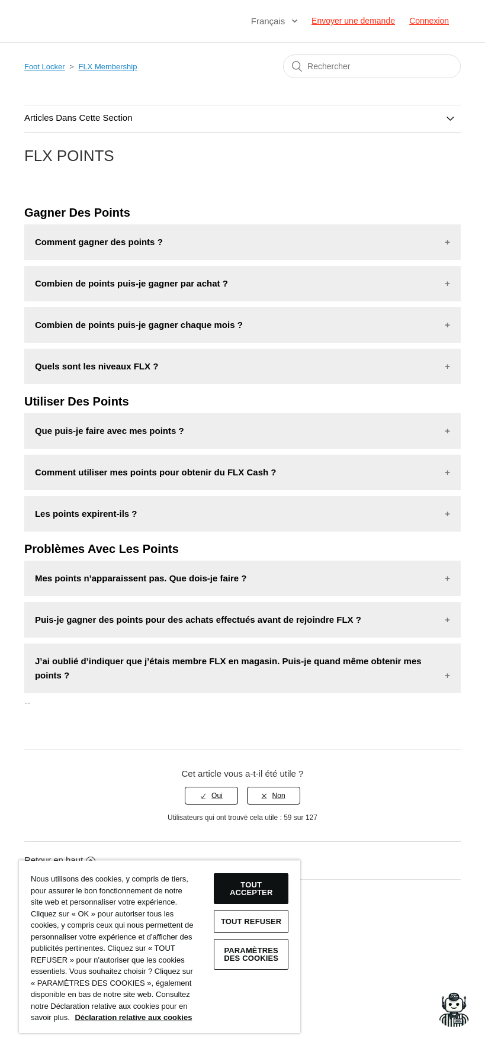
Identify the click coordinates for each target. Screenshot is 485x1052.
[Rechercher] (372, 66)
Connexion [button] (429, 20)
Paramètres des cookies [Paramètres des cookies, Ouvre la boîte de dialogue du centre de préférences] (251, 954)
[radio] (211, 796)
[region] (159, 946)
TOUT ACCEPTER (251, 888)
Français (269, 21)
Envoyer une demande (353, 20)
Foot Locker (44, 66)
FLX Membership (107, 66)
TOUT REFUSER (251, 921)
